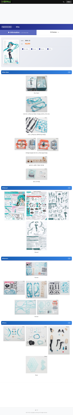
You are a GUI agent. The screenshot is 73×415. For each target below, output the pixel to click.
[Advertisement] (36, 14)
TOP (69, 72)
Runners (41, 49)
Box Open (25, 49)
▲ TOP (36, 410)
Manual (33, 49)
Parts (49, 49)
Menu (68, 1)
